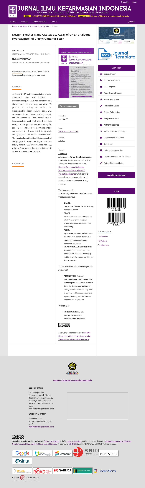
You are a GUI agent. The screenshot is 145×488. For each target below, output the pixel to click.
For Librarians (103, 245)
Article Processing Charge (115, 131)
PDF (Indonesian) (69, 106)
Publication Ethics (111, 106)
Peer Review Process (113, 93)
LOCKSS (73, 444)
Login (134, 2)
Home (14, 26)
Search (131, 22)
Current (13, 22)
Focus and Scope (111, 99)
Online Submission (112, 112)
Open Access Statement (114, 138)
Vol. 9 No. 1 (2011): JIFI (39, 26)
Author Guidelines (111, 125)
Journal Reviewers (112, 80)
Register (125, 2)
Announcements (39, 22)
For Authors (102, 241)
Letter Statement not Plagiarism (117, 157)
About (53, 22)
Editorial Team (110, 74)
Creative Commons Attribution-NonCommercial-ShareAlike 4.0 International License (71, 170)
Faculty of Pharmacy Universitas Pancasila (72, 380)
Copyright (108, 144)
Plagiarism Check (111, 118)
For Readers (103, 237)
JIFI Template (109, 87)
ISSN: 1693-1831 (52, 441)
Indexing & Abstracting (113, 150)
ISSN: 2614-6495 (74, 441)
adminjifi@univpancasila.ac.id (41, 427)
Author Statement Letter (114, 163)
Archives (24, 22)
